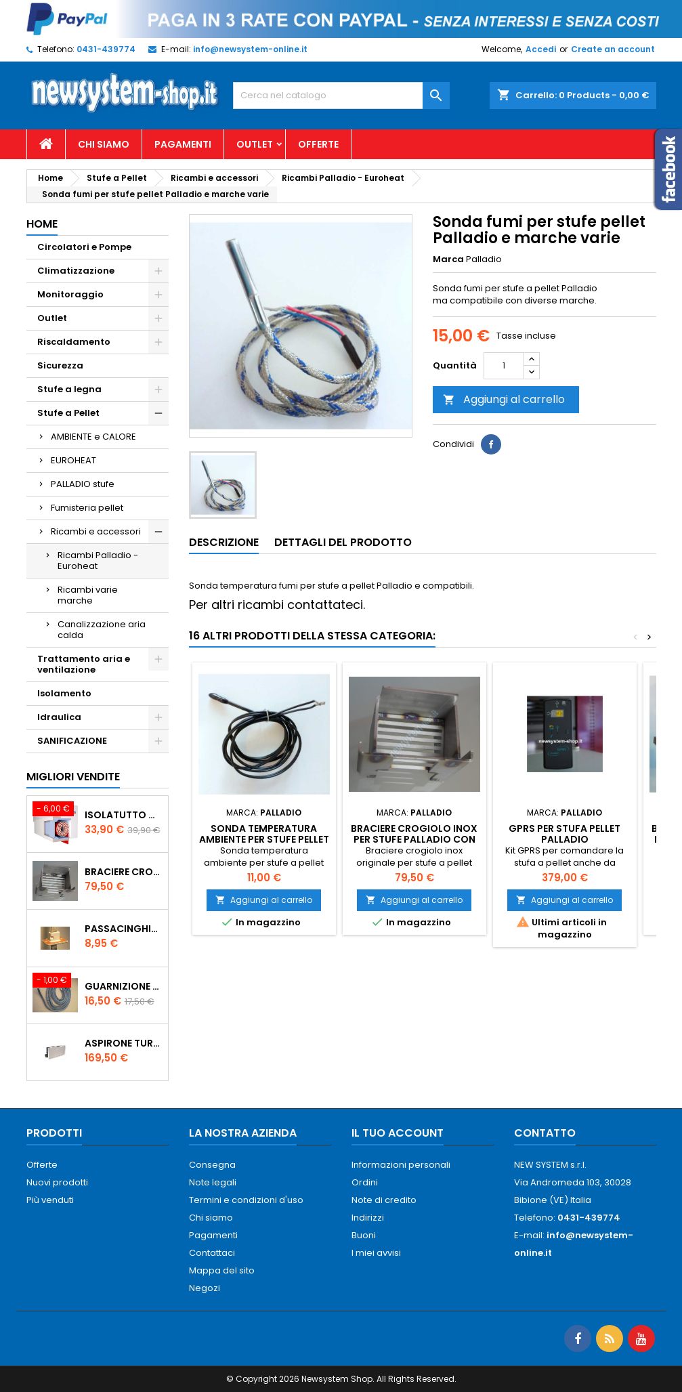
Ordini (364, 1182)
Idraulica (59, 717)
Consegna (212, 1164)
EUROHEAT (73, 460)
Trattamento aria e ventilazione (83, 664)
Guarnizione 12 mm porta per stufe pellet (124, 986)
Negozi (204, 1288)
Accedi (541, 49)
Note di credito (384, 1200)
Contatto (545, 1133)
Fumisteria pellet (87, 507)
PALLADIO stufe (82, 484)
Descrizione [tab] (224, 542)
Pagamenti (182, 144)
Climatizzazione (75, 270)
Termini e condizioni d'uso (246, 1200)
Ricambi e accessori (96, 531)
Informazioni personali (400, 1164)
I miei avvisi (376, 1252)
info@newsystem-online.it (250, 49)
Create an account (613, 49)
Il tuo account (397, 1133)
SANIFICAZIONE (72, 740)
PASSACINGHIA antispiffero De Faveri (124, 928)
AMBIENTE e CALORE (93, 436)
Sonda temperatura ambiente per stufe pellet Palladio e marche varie (264, 839)
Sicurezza (60, 365)
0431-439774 (106, 49)
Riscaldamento (73, 341)
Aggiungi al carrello (504, 399)
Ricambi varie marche (88, 595)
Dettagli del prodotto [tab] (343, 542)
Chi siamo (103, 144)
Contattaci (212, 1252)
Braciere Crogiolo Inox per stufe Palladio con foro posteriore (124, 871)
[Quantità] (504, 365)
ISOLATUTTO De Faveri (124, 814)
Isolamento (64, 693)
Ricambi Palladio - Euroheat (98, 560)
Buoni (363, 1235)
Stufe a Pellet (68, 412)
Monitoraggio (70, 294)
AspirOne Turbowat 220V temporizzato (124, 1043)
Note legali (212, 1182)
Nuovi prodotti (57, 1182)
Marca (448, 259)
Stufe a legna (69, 389)
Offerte (318, 144)
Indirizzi (367, 1217)
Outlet (254, 144)
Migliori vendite (73, 776)
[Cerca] (341, 95)
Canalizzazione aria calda (102, 629)
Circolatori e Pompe (84, 246)
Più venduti (50, 1200)
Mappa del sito (222, 1270)
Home (42, 224)
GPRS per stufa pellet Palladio (564, 834)
